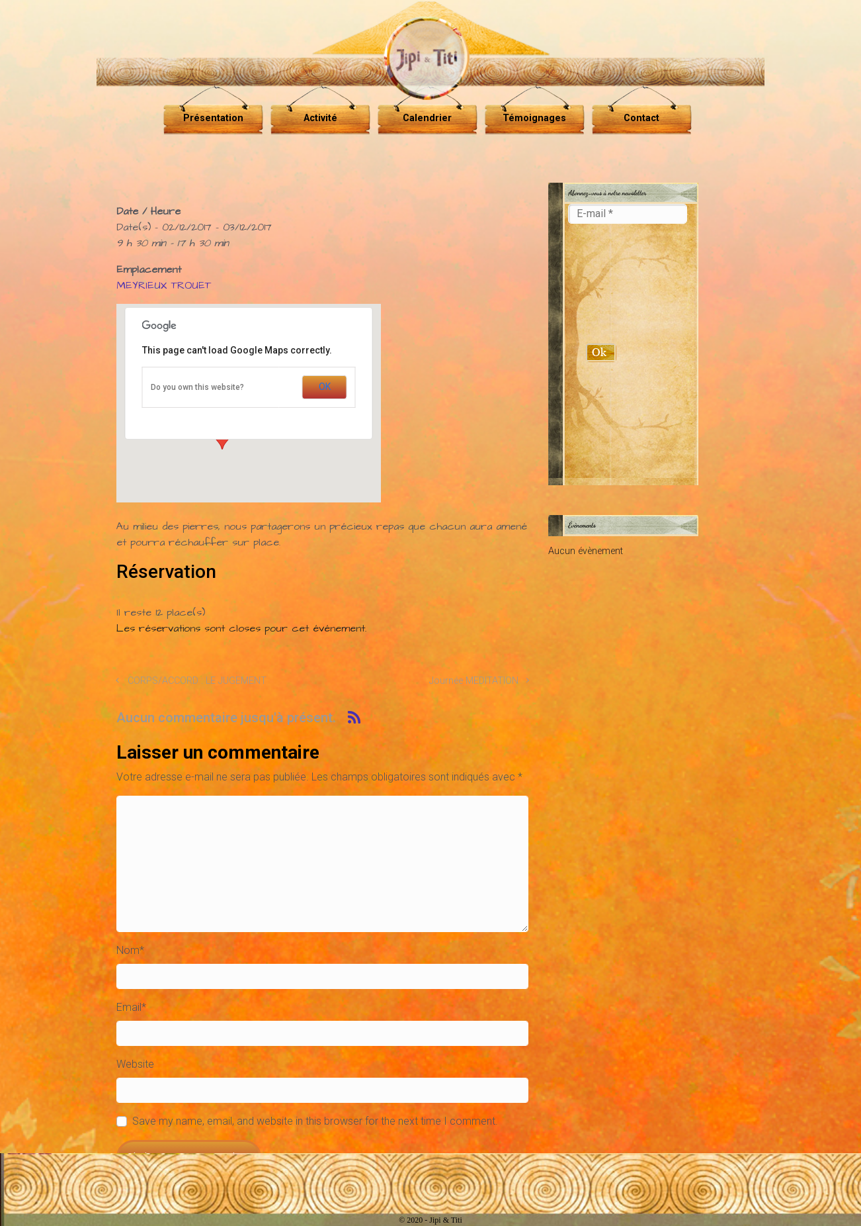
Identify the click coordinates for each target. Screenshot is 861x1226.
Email (131, 1007)
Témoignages (534, 118)
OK (325, 386)
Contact (641, 118)
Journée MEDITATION (473, 680)
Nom (130, 950)
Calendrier (427, 118)
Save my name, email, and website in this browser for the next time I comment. (315, 1121)
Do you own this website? (197, 387)
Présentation (213, 118)
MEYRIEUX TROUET (163, 285)
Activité (320, 118)
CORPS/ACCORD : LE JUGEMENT (197, 680)
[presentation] (622, 284)
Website (135, 1064)
